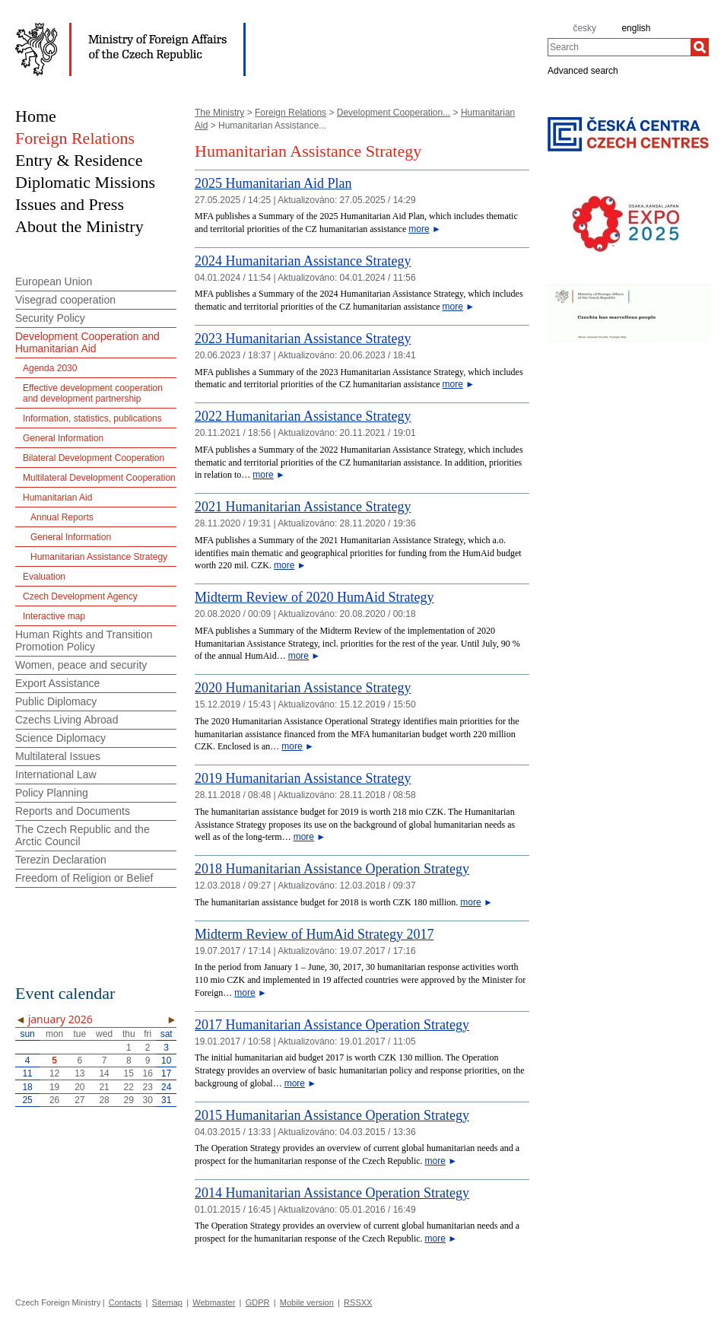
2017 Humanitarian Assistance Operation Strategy (332, 1024)
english (635, 28)
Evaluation (44, 576)
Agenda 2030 (50, 368)
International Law (56, 774)
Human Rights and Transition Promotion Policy (84, 640)
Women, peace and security (81, 665)
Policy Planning (51, 793)
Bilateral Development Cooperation (93, 458)
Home (35, 116)
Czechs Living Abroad (66, 720)
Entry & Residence (78, 160)
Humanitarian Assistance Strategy (98, 557)
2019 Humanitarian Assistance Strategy (303, 778)
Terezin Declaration (60, 860)
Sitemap (167, 1302)
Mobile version (307, 1302)
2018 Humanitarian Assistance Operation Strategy (332, 868)
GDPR (258, 1302)
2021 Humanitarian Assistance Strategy (303, 506)
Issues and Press (69, 204)
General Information (63, 438)
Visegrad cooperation (65, 300)
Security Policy (50, 318)
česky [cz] (584, 28)
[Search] (700, 47)
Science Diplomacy (60, 738)
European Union (53, 281)
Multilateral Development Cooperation (99, 477)
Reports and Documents (72, 811)
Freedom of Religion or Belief (84, 878)
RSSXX (358, 1302)
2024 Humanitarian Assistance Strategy (303, 261)
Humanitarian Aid (57, 497)
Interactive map (54, 616)
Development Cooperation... (393, 112)
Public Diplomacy (56, 701)
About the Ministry (79, 226)
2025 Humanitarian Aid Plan (273, 183)
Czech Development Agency (80, 596)
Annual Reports (62, 517)
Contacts (125, 1302)
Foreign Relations (290, 112)
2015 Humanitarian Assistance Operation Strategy (332, 1115)
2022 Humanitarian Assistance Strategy (303, 416)
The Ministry (219, 112)
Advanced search (583, 70)
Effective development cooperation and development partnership (93, 393)
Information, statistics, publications (92, 418)
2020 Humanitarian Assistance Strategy (303, 687)
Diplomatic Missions (85, 182)
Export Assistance (57, 683)
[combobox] (619, 47)
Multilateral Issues (57, 756)
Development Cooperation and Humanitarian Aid (87, 342)
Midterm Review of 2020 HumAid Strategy (314, 597)
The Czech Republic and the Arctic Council (82, 835)
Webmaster (213, 1302)
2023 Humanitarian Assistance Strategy (303, 338)
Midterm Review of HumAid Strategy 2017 (314, 934)
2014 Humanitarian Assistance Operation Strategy (332, 1192)
